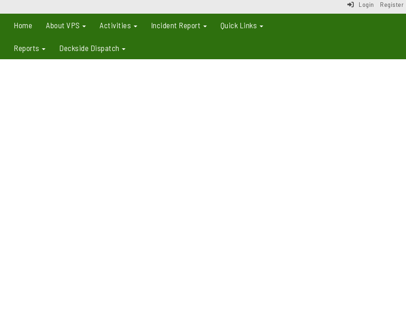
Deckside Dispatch (92, 47)
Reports (29, 47)
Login (360, 4)
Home (23, 25)
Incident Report (179, 25)
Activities (118, 25)
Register (392, 4)
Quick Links (242, 25)
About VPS (66, 25)
